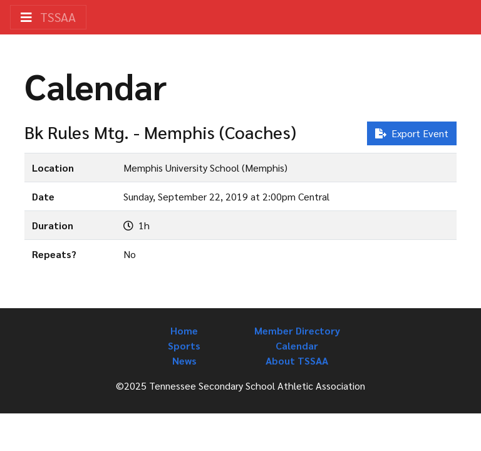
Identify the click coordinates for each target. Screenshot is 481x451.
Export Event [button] (411, 133)
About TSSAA (297, 360)
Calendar (297, 345)
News (184, 360)
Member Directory (297, 330)
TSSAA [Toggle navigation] (48, 17)
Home (184, 330)
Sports (184, 345)
